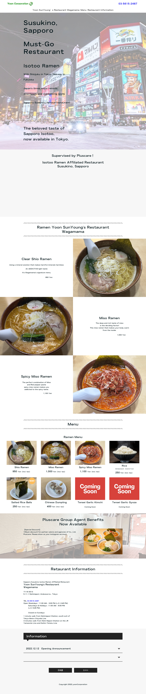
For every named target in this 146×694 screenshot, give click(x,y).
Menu (83, 10)
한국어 (85, 670)
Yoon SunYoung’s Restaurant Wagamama (56, 10)
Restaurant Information (100, 10)
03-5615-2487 (128, 4)
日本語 (60, 670)
